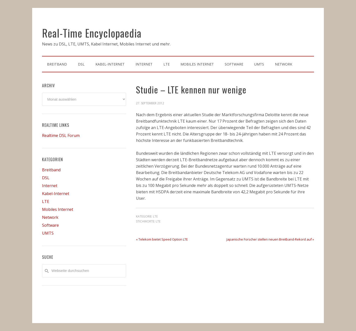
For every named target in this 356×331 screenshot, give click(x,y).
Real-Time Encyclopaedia (91, 33)
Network (50, 217)
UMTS (48, 233)
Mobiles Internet (57, 209)
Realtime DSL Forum (61, 135)
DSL (45, 177)
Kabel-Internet (55, 193)
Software (50, 225)
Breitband (51, 170)
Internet (49, 185)
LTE (155, 216)
